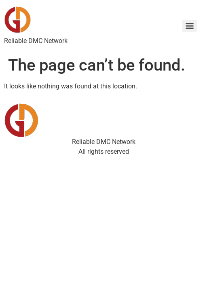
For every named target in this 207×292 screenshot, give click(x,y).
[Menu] (189, 26)
